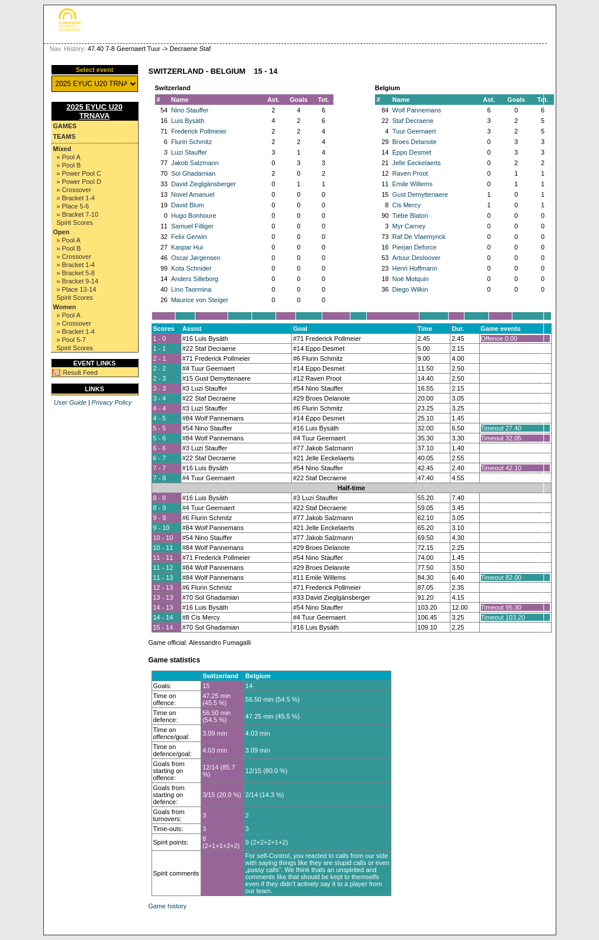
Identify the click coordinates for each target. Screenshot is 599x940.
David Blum (187, 204)
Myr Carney (408, 226)
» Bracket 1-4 (76, 197)
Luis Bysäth (187, 120)
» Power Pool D (79, 181)
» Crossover (74, 189)
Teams (64, 136)
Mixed (62, 148)
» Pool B (69, 165)
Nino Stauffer (189, 110)
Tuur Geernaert (414, 131)
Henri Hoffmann (414, 268)
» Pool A (69, 156)
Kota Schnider (191, 268)
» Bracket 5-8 (76, 272)
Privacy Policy (112, 402)
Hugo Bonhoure (193, 215)
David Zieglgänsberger (203, 183)
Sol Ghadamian (193, 173)
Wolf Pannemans (416, 110)
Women (65, 306)
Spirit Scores (75, 222)
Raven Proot (410, 173)
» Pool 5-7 (71, 339)
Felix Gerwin (188, 236)
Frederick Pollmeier (198, 131)
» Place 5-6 (73, 206)
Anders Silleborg (194, 278)
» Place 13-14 (77, 289)
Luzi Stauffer (189, 152)
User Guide (70, 402)
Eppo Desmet (411, 152)
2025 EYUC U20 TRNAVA (94, 111)
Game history (168, 906)
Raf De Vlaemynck (418, 236)
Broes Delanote (414, 141)
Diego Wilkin (410, 289)
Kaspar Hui (186, 247)
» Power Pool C (79, 173)
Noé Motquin (410, 278)
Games (65, 125)
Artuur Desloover (416, 257)
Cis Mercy (406, 204)
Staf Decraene (412, 120)
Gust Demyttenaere (419, 194)
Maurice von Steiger (199, 299)
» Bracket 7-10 (78, 214)
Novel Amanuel (192, 194)
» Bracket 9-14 (78, 281)
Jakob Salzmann (194, 162)
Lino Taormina (191, 289)
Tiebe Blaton (410, 215)
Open (61, 231)
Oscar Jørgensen (195, 257)
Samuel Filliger (192, 226)
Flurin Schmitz (191, 141)
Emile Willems (412, 183)
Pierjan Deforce (414, 247)
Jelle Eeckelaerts (416, 162)
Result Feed (80, 372)
